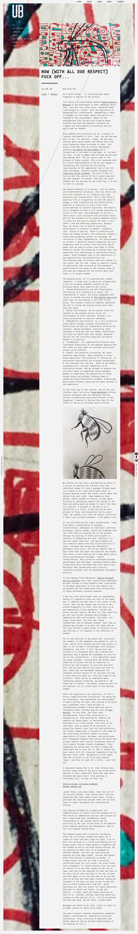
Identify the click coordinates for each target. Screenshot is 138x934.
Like (44, 94)
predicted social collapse (76, 173)
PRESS (15, 35)
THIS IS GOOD (18, 46)
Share (54, 94)
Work (100, 2)
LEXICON (16, 32)
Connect (121, 2)
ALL (14, 25)
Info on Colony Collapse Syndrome (80, 784)
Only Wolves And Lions (105, 297)
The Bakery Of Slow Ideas (86, 150)
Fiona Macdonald (99, 392)
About (89, 2)
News (109, 2)
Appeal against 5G (72, 786)
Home (79, 2)
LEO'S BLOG (17, 28)
